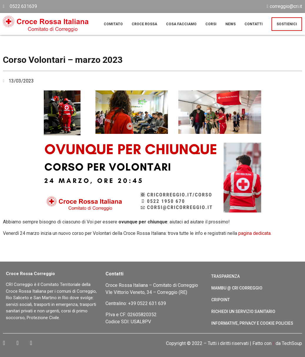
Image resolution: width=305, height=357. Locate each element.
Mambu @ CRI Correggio (236, 288)
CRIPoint (220, 299)
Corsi (211, 24)
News (230, 24)
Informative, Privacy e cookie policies (252, 323)
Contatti (253, 24)
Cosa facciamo (181, 24)
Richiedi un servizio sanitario (243, 311)
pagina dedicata (254, 233)
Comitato (113, 24)
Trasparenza (225, 276)
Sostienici (286, 24)
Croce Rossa (144, 24)
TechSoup (292, 343)
